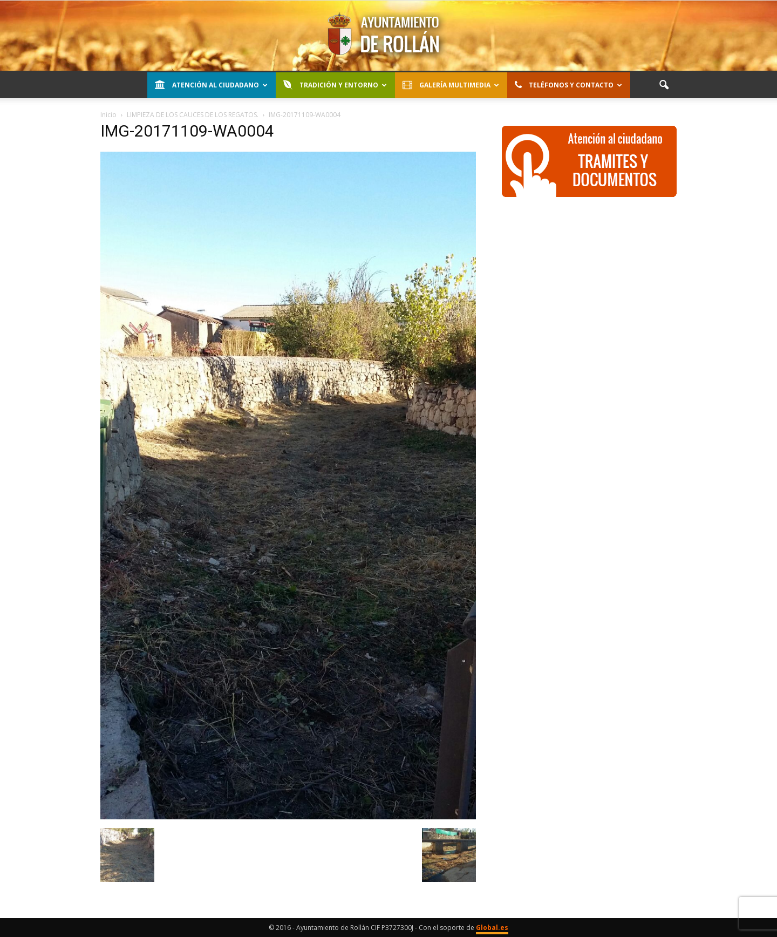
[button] (664, 85)
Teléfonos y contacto (568, 85)
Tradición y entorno (335, 85)
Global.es (492, 927)
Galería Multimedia (451, 85)
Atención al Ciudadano (211, 85)
